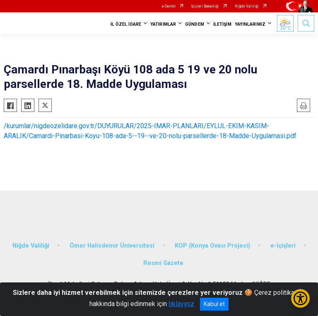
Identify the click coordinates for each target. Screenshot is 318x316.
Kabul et (214, 304)
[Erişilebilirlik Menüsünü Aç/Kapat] (300, 298)
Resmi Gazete (163, 263)
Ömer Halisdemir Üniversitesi (112, 245)
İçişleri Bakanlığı (205, 6)
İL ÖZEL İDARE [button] (126, 24)
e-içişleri (283, 245)
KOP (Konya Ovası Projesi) (212, 245)
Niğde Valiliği (247, 6)
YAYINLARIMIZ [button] (250, 24)
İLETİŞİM (222, 24)
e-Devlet (169, 6)
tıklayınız (181, 304)
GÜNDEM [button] (194, 24)
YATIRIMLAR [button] (163, 24)
